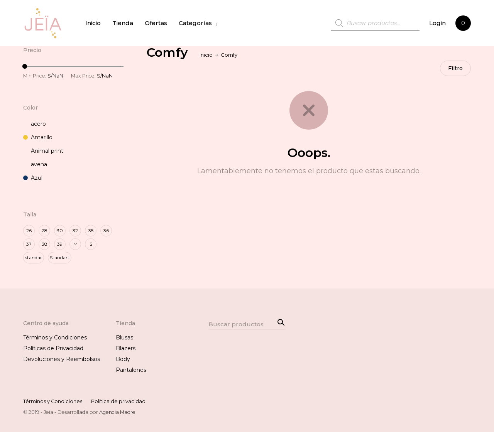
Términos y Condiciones (55, 337)
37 (29, 244)
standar (33, 257)
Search (280, 321)
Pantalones (131, 369)
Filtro (455, 68)
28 (44, 230)
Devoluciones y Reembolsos (61, 359)
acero (34, 123)
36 (106, 230)
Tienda (122, 23)
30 (60, 230)
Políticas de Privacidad (53, 348)
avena (35, 164)
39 (60, 244)
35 (90, 230)
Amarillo (37, 137)
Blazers (125, 348)
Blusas (124, 337)
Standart (59, 257)
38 (44, 244)
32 (75, 230)
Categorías (195, 23)
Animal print (43, 150)
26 (29, 230)
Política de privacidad (118, 401)
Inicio (93, 23)
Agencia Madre (117, 412)
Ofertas (156, 23)
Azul (32, 177)
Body (123, 359)
